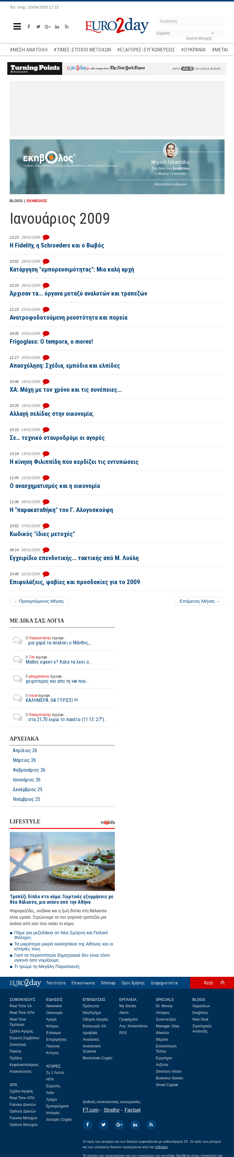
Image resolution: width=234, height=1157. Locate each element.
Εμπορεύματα (57, 1106)
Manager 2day (167, 1026)
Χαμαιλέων (201, 1006)
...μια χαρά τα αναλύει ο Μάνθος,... (51, 640)
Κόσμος (52, 1026)
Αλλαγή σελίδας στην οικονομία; (52, 413)
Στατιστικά (18, 1045)
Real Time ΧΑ (21, 1006)
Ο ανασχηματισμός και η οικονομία (55, 485)
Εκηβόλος (200, 1013)
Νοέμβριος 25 (26, 799)
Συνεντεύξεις (166, 1019)
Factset (132, 1110)
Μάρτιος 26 (24, 760)
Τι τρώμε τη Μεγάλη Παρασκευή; (47, 966)
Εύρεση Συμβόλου (24, 1038)
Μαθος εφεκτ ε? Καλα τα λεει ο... (51, 659)
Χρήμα (51, 1099)
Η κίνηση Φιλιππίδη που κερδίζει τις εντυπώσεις (74, 461)
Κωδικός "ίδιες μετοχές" (42, 534)
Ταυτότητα (56, 983)
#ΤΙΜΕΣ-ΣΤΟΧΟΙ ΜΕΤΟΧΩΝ (82, 50)
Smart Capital (167, 1085)
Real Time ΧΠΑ (22, 1013)
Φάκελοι (162, 1033)
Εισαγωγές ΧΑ (94, 1026)
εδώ (187, 69)
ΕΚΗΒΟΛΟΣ (37, 201)
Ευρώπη (53, 1086)
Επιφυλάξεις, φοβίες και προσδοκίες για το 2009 (75, 582)
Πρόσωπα (91, 1006)
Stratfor (111, 1110)
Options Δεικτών (23, 1111)
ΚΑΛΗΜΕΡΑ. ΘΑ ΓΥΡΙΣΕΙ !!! (44, 698)
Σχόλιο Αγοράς (22, 1031)
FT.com (91, 1110)
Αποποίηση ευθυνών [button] (171, 184)
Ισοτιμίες (53, 1113)
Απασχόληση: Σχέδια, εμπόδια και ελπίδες (65, 365)
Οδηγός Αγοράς (95, 1019)
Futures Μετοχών (24, 1118)
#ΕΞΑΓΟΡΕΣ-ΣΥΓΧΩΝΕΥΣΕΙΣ (146, 50)
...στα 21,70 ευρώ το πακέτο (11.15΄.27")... (58, 717)
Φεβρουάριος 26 (29, 770)
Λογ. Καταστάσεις (133, 1026)
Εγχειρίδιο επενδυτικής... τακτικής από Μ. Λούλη (74, 558)
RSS (123, 1033)
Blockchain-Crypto (97, 1058)
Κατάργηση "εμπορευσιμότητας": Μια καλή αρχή (72, 269)
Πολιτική (53, 1046)
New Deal (200, 1019)
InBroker (161, 1147)
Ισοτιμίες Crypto (59, 1119)
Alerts (124, 1013)
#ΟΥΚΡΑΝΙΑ (193, 50)
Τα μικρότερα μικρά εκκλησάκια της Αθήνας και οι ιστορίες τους (63, 946)
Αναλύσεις (91, 1039)
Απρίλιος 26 (25, 750)
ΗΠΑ (50, 1079)
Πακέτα (15, 1051)
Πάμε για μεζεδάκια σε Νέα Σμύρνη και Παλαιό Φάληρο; (61, 935)
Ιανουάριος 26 (27, 779)
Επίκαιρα (53, 1033)
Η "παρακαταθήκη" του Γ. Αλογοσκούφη (61, 510)
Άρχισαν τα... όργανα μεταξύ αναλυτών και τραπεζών (78, 293)
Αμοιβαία (90, 1033)
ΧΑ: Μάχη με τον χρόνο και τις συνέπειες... (66, 389)
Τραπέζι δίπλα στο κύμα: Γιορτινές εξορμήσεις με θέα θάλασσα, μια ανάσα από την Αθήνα (61, 899)
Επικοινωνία (83, 983)
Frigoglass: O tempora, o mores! (51, 341)
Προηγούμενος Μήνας (39, 601)
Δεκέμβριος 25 (27, 789)
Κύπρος (52, 1053)
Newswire (54, 1006)
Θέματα (162, 1039)
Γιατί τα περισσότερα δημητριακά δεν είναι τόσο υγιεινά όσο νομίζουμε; (62, 957)
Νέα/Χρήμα (92, 1013)
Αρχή (208, 982)
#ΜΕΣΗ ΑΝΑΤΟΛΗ (29, 50)
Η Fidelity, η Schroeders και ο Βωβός (57, 245)
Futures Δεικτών (23, 1105)
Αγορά (51, 1019)
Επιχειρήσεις (56, 1039)
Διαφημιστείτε (164, 983)
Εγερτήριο (164, 1058)
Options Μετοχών (24, 1125)
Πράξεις (16, 1058)
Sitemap (108, 983)
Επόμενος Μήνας (200, 601)
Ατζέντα (162, 1065)
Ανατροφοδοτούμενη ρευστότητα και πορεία (68, 317)
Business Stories (169, 1078)
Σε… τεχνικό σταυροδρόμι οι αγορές (57, 437)
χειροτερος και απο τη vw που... (49, 679)
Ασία (50, 1093)
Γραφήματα (128, 1019)
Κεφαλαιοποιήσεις (24, 1065)
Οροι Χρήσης (133, 983)
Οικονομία (54, 1013)
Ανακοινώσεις (21, 1071)
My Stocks (127, 1006)
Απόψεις (163, 1013)
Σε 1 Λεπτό (55, 1073)
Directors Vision (169, 1071)
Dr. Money (164, 1006)
